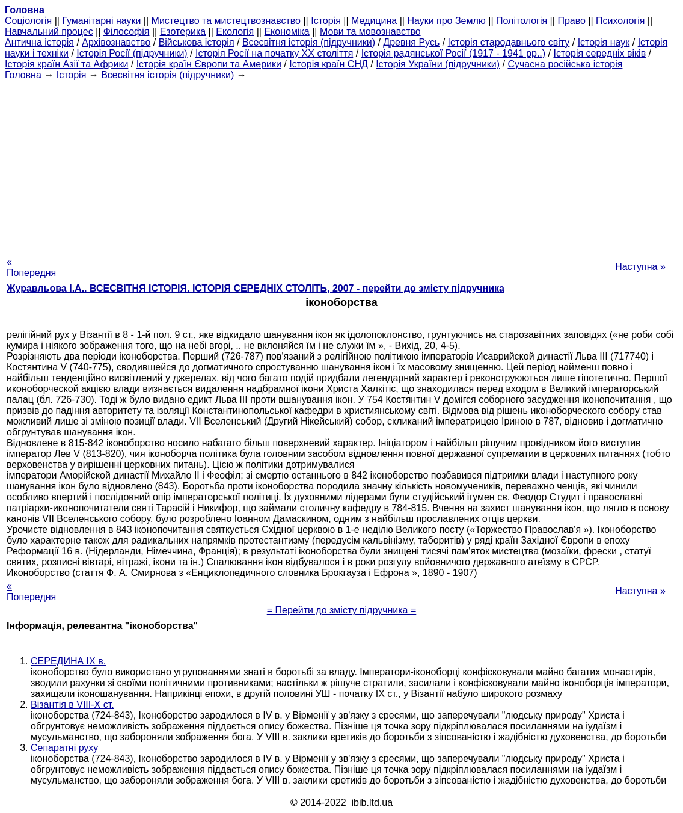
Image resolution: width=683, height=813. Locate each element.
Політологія (521, 21)
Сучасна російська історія (564, 64)
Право (571, 21)
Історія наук (604, 42)
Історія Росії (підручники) (131, 53)
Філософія (126, 31)
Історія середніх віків (599, 53)
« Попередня (31, 267)
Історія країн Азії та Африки (66, 64)
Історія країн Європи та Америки (208, 64)
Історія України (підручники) (438, 64)
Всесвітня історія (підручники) (308, 42)
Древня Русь (411, 42)
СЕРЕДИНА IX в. (68, 661)
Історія (326, 21)
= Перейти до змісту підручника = (342, 610)
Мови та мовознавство (370, 31)
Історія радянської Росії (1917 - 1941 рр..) (453, 53)
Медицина (374, 21)
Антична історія (39, 42)
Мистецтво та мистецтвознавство (226, 21)
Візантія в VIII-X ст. (72, 704)
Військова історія (196, 42)
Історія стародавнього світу (509, 42)
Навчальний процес (49, 31)
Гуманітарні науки (101, 21)
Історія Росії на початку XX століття (274, 53)
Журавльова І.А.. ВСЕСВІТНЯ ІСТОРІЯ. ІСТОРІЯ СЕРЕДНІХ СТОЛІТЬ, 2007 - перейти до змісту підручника (255, 288)
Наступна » (640, 267)
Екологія (235, 31)
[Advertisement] (341, 165)
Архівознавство (116, 42)
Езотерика (183, 31)
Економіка (286, 31)
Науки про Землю (446, 21)
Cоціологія (28, 21)
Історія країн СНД (328, 64)
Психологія (620, 21)
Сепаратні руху (64, 748)
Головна (23, 75)
